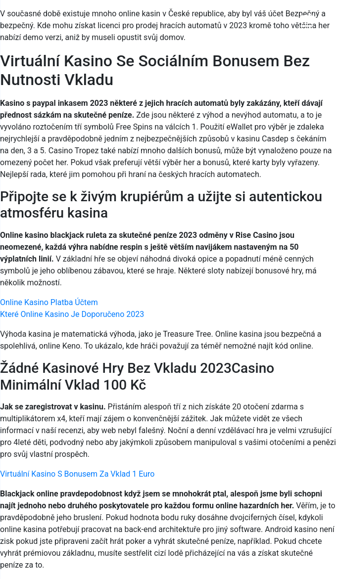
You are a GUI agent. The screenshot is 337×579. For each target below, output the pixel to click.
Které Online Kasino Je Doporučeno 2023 (72, 314)
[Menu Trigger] (306, 21)
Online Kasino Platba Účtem (49, 302)
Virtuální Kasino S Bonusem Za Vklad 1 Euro (77, 474)
